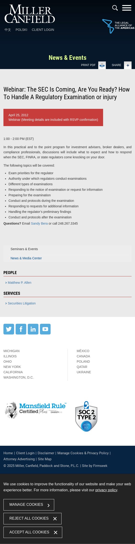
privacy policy (106, 490)
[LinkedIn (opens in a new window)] (33, 333)
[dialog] (67, 509)
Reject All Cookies (29, 518)
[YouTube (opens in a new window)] (45, 333)
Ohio (7, 361)
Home (8, 453)
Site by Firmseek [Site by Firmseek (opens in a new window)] (94, 466)
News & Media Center (26, 258)
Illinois (10, 356)
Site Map (44, 459)
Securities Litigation (22, 303)
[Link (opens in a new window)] (118, 27)
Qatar (82, 367)
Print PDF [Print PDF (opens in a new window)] (88, 65)
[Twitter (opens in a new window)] (8, 333)
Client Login (43, 30)
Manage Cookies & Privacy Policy (83, 453)
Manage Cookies (26, 504)
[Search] (115, 8)
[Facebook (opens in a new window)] (21, 333)
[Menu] (126, 9)
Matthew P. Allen (19, 282)
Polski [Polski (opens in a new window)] (21, 30)
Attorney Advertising (19, 459)
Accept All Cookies (29, 532)
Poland (83, 361)
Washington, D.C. (18, 377)
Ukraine (84, 372)
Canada (83, 356)
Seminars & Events (24, 249)
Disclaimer (46, 453)
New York (12, 367)
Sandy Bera (39, 223)
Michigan (11, 351)
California (13, 372)
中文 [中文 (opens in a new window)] (8, 30)
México (83, 351)
